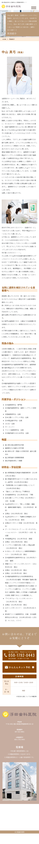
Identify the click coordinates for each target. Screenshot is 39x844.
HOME (4, 39)
